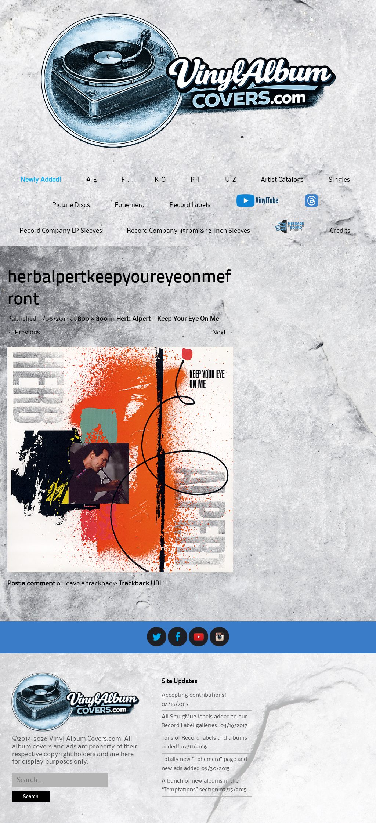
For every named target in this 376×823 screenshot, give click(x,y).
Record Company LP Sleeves (61, 231)
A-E (91, 180)
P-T (195, 180)
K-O (160, 180)
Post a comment (31, 584)
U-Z (230, 180)
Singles (339, 180)
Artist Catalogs (282, 180)
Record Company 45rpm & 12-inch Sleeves (188, 231)
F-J (126, 180)
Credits (340, 231)
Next (222, 333)
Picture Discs (71, 205)
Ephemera (130, 205)
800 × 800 (92, 319)
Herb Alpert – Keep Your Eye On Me (167, 319)
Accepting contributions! (194, 695)
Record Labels (190, 205)
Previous (23, 333)
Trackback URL (140, 584)
